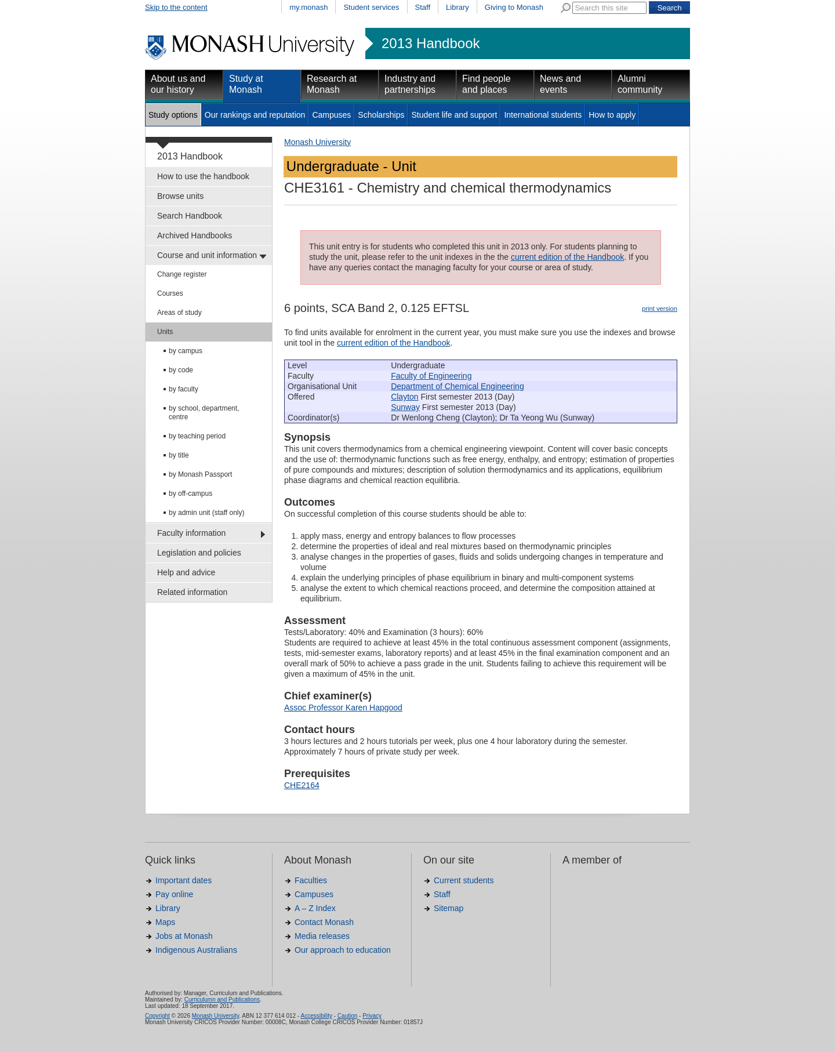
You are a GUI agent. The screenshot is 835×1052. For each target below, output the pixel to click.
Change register (181, 274)
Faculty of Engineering (431, 375)
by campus (185, 351)
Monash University (317, 142)
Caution (347, 1016)
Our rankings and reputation (255, 114)
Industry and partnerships (409, 84)
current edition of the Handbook (567, 257)
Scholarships (381, 114)
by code (181, 370)
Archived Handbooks (194, 235)
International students (543, 114)
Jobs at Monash (184, 936)
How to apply (612, 114)
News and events (560, 84)
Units (165, 332)
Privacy (372, 1016)
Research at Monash (332, 84)
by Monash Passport (200, 474)
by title (179, 455)
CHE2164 (302, 785)
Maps (165, 922)
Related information (192, 592)
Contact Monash (324, 922)
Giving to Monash (514, 7)
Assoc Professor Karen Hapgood (343, 707)
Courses (170, 293)
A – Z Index (315, 908)
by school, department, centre (204, 412)
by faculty (183, 389)
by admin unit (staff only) (207, 513)
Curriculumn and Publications (222, 999)
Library (457, 7)
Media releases (322, 936)
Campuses (331, 114)
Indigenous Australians (196, 950)
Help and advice (186, 572)
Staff (423, 7)
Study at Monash (246, 84)
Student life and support (454, 114)
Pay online (174, 894)
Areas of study (179, 313)
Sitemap (448, 908)
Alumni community (640, 84)
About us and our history (178, 84)
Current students (464, 880)
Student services (371, 7)
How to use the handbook (203, 176)
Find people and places (486, 84)
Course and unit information (207, 255)
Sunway (405, 407)
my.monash (308, 7)
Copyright (157, 1016)
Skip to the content (176, 7)
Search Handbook (189, 215)
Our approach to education (343, 950)
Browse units (180, 196)
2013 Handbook (431, 43)
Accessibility (316, 1016)
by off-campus (190, 493)
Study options (173, 114)
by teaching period (197, 436)
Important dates (183, 880)
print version (659, 308)
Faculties (311, 880)
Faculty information (191, 533)
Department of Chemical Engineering (457, 386)
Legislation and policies (199, 552)
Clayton (404, 396)
